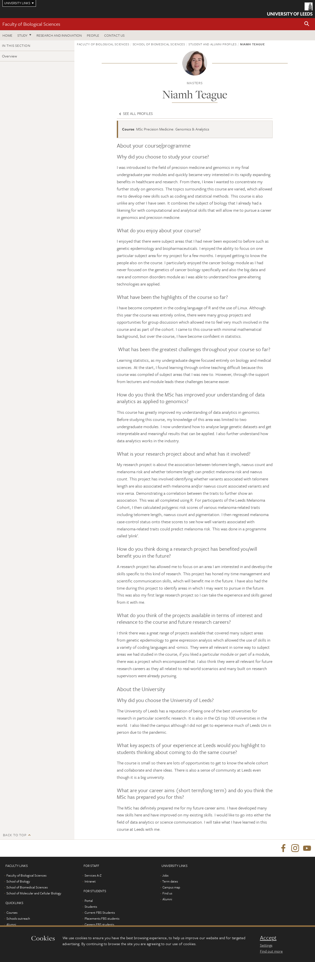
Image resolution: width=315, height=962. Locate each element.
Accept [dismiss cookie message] (268, 938)
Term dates (170, 881)
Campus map (171, 887)
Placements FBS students (102, 918)
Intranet (90, 881)
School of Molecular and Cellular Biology (33, 893)
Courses (11, 912)
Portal (89, 900)
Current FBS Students (100, 912)
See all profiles (135, 113)
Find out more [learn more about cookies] (271, 951)
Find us (167, 893)
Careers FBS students (99, 924)
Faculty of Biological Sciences (31, 24)
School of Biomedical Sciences (159, 44)
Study (22, 35)
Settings (266, 945)
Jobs (165, 875)
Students (91, 906)
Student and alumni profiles (213, 44)
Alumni (11, 924)
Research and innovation (59, 35)
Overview (9, 56)
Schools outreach (18, 918)
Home (7, 35)
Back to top (14, 834)
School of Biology (18, 881)
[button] (307, 24)
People (93, 35)
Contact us (114, 35)
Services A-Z (93, 875)
